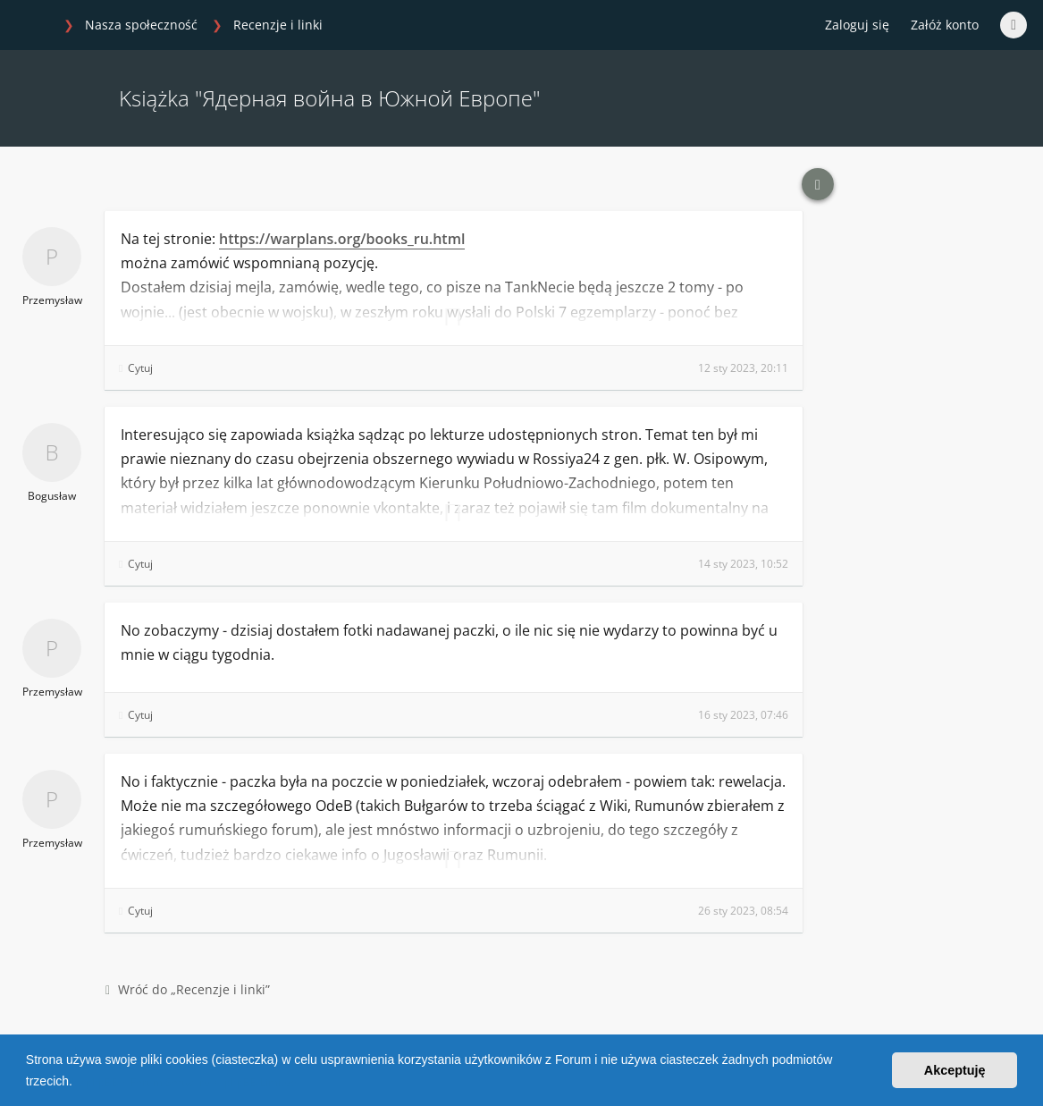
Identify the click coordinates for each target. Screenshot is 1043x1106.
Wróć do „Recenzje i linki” (187, 989)
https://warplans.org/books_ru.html (342, 239)
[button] (78, 1082)
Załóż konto (945, 24)
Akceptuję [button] (955, 1070)
